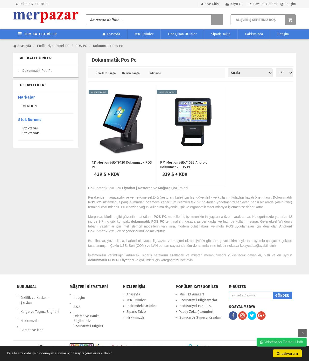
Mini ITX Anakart (191, 294)
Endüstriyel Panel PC (53, 46)
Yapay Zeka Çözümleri (196, 312)
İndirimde (155, 73)
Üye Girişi (210, 4)
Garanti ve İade (32, 316)
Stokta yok (30, 133)
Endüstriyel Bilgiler (88, 316)
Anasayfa (111, 34)
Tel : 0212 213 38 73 (32, 4)
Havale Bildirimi (263, 4)
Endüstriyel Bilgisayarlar (198, 300)
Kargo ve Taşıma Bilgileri (40, 305)
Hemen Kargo (131, 73)
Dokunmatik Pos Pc (108, 46)
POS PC (81, 46)
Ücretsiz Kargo (105, 73)
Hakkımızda (254, 34)
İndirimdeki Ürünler (141, 306)
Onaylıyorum (287, 353)
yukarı (302, 333)
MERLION (29, 106)
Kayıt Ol (234, 4)
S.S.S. (77, 300)
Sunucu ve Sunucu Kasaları (200, 317)
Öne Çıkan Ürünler (182, 34)
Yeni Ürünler (144, 34)
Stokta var (30, 128)
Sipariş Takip (221, 34)
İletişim (288, 4)
